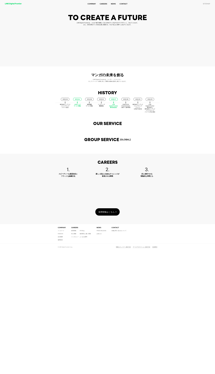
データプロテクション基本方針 (141, 370)
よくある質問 (83, 360)
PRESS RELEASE (101, 354)
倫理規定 (60, 363)
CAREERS (74, 351)
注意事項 (154, 370)
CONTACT (115, 351)
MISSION (60, 357)
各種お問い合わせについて (118, 354)
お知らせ (99, 357)
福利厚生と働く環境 (85, 357)
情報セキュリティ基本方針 (123, 370)
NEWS (99, 351)
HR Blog (82, 354)
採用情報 (73, 354)
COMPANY (62, 351)
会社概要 (60, 360)
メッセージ (61, 354)
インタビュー (75, 360)
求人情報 (73, 357)
